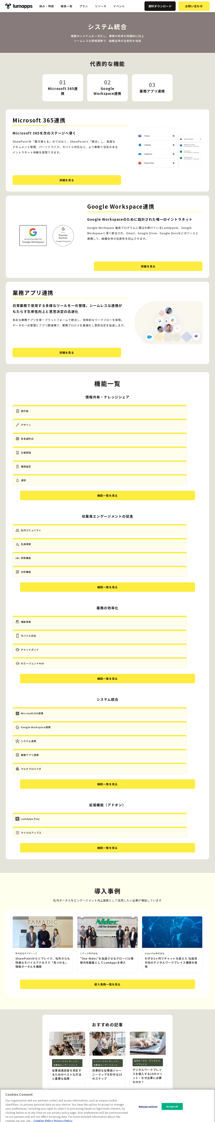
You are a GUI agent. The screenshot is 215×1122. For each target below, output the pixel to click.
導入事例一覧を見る (107, 799)
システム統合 (121, 1067)
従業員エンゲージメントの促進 (132, 1056)
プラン (83, 6)
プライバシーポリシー (196, 1067)
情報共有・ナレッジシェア (129, 1051)
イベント (119, 6)
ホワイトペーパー (166, 1067)
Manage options (148, 1114)
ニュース (161, 1056)
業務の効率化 (121, 1062)
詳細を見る (38, 180)
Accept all (172, 1114)
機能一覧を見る (107, 441)
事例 (158, 1062)
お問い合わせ (194, 6)
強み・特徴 (46, 6)
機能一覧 (66, 6)
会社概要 (189, 1062)
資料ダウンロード (160, 6)
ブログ (160, 1051)
